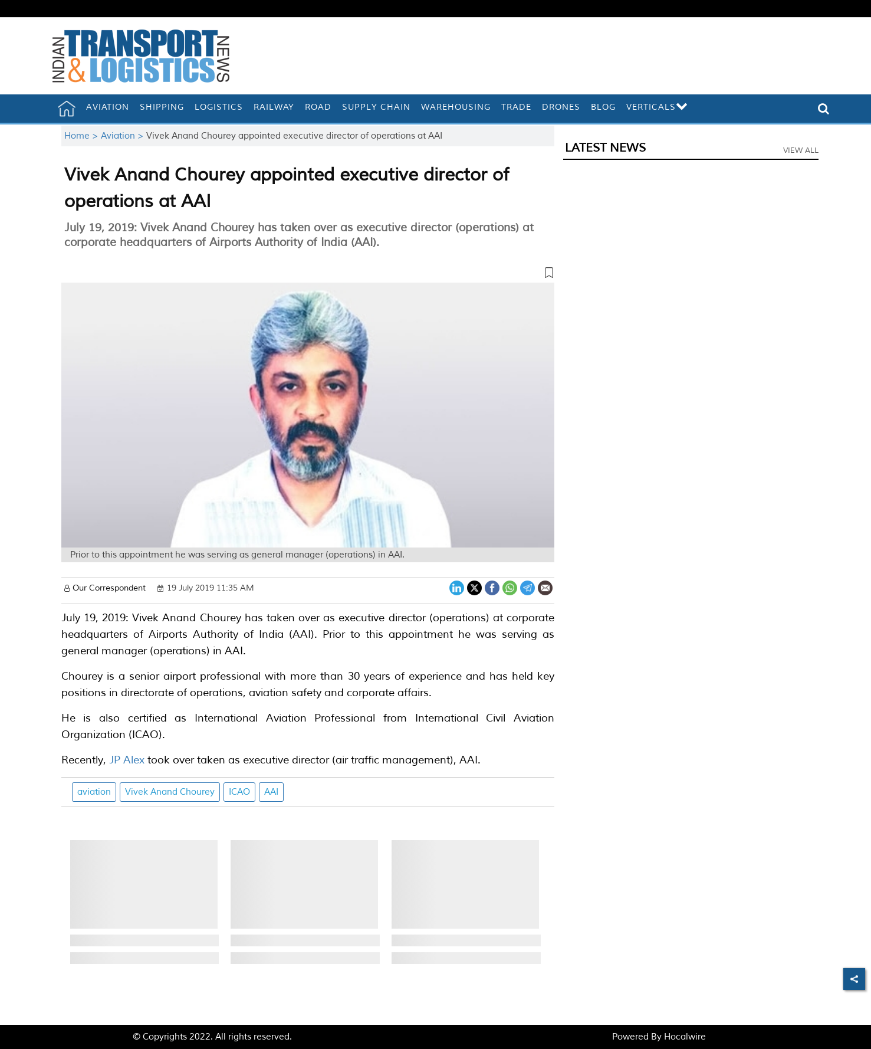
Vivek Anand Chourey (170, 792)
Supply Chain (376, 107)
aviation (94, 792)
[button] (307, 275)
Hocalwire (685, 1037)
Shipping (162, 107)
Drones (561, 107)
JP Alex (126, 759)
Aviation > (123, 136)
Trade (516, 107)
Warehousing (456, 107)
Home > (82, 136)
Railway (274, 107)
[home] (66, 108)
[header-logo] (140, 55)
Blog (603, 107)
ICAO (239, 792)
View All (801, 150)
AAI (271, 792)
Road (318, 107)
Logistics (219, 107)
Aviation (107, 107)
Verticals (657, 107)
